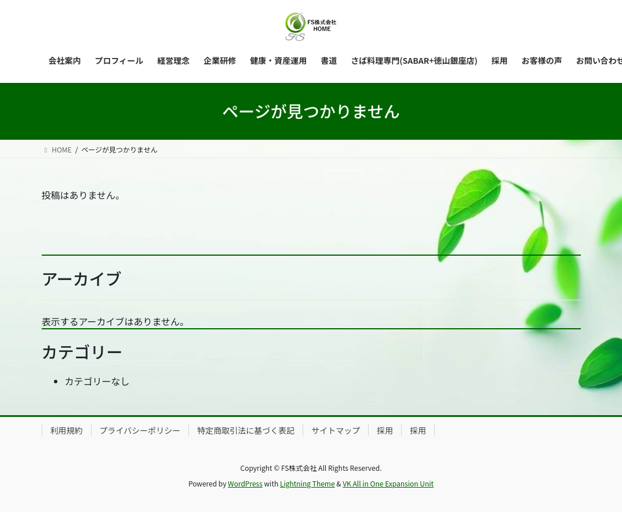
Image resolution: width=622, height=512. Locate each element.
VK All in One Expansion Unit (388, 483)
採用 (385, 430)
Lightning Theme (307, 483)
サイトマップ (335, 430)
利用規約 (66, 430)
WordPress (245, 483)
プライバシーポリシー (140, 430)
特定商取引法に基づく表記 (245, 430)
